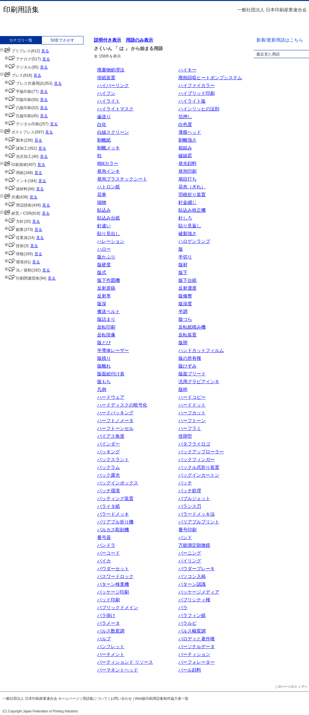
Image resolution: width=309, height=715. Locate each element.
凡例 (101, 389)
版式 (101, 272)
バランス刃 (189, 506)
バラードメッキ (113, 514)
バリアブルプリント (198, 521)
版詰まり (106, 319)
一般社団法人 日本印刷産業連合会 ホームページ (41, 698)
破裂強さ (187, 233)
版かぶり (106, 256)
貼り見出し (108, 233)
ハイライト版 (192, 101)
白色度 (185, 124)
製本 (14, 140)
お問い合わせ (121, 698)
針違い (104, 225)
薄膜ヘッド (189, 132)
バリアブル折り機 (115, 521)
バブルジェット (194, 498)
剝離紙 (104, 140)
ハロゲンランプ (194, 241)
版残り (104, 358)
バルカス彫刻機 (113, 529)
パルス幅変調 (192, 630)
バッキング (108, 451)
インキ (16, 181)
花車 (101, 194)
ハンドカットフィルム (201, 350)
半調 (182, 311)
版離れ (104, 366)
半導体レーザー (113, 350)
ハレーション (110, 241)
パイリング (189, 560)
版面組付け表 (110, 373)
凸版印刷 (18, 108)
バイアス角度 (110, 436)
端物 (101, 202)
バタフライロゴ (194, 443)
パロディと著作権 (196, 638)
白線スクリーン (113, 132)
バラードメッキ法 (196, 514)
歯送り (104, 116)
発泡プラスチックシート (122, 179)
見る (45, 51)
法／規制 (18, 270)
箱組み (185, 147)
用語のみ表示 (139, 40)
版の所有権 (189, 358)
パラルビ (187, 623)
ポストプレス (17, 132)
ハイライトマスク (115, 108)
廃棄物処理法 (110, 69)
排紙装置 (106, 77)
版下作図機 (108, 280)
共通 (9, 197)
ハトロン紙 (108, 186)
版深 (101, 303)
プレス (11, 75)
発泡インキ (108, 171)
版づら (185, 319)
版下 (182, 272)
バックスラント (113, 459)
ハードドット (192, 405)
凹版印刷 (18, 99)
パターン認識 (192, 584)
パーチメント (110, 654)
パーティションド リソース (125, 662)
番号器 (104, 537)
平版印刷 (18, 91)
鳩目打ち (187, 179)
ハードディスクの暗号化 (122, 405)
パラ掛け (106, 615)
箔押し (185, 116)
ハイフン (106, 93)
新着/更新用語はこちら (279, 40)
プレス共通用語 (24, 83)
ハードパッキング (115, 412)
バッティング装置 (115, 498)
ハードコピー (192, 397)
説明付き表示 (107, 40)
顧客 (14, 229)
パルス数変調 (110, 630)
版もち (104, 381)
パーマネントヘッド (117, 669)
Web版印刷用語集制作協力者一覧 (161, 698)
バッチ (185, 482)
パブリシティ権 (194, 599)
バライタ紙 (108, 506)
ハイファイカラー (196, 85)
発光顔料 (187, 163)
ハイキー (187, 69)
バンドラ (106, 545)
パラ (182, 607)
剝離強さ (187, 140)
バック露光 (108, 475)
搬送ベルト (108, 311)
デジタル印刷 (22, 124)
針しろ (185, 217)
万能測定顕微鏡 (194, 545)
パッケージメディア (198, 592)
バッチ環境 (108, 490)
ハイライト (108, 101)
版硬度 (104, 264)
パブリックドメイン (117, 607)
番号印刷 (187, 529)
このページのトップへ (291, 686)
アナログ (18, 59)
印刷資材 (13, 164)
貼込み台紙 (108, 217)
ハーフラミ (189, 428)
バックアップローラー (201, 451)
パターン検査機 (113, 584)
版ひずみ (187, 366)
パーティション (194, 654)
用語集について (95, 698)
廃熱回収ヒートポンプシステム (210, 77)
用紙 (14, 172)
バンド (185, 537)
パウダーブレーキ (196, 568)
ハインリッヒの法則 (198, 108)
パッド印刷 (108, 599)
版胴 (182, 342)
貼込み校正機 (192, 210)
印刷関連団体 (22, 278)
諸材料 (16, 189)
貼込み (104, 210)
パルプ (104, 638)
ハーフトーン (192, 420)
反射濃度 (187, 288)
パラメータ (108, 623)
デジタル (18, 67)
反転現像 (106, 334)
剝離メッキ (108, 147)
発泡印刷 (187, 171)
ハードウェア (110, 397)
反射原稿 (106, 288)
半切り (185, 256)
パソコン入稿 (192, 576)
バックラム (108, 467)
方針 (14, 221)
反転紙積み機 (192, 327)
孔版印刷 (18, 116)
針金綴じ (187, 202)
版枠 (182, 389)
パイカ (104, 560)
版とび (104, 342)
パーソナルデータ (196, 646)
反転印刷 (106, 327)
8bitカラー (107, 163)
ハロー (104, 249)
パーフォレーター (196, 662)
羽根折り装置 (192, 194)
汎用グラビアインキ (198, 381)
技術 (14, 246)
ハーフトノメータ (115, 420)
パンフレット (110, 646)
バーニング (189, 553)
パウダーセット (113, 568)
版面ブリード (192, 373)
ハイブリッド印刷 (196, 93)
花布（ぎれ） (192, 186)
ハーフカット (192, 412)
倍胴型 (185, 436)
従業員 (16, 237)
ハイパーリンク (113, 85)
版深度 (185, 303)
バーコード (108, 553)
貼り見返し (189, 225)
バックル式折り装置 (198, 467)
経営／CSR (15, 213)
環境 (14, 262)
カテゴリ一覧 (20, 40)
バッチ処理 (189, 490)
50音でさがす (62, 40)
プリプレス (15, 51)
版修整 (185, 295)
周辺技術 (18, 205)
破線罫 (185, 155)
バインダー (108, 443)
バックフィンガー (196, 459)
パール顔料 (189, 669)
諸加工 (16, 148)
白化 (101, 124)
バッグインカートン (198, 475)
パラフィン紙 (192, 615)
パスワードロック (115, 576)
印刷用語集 (21, 10)
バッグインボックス (117, 482)
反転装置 (187, 334)
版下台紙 (187, 280)
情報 (14, 254)
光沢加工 (18, 156)
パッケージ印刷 (113, 592)
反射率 (104, 295)
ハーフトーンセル (115, 428)
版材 (182, 264)
